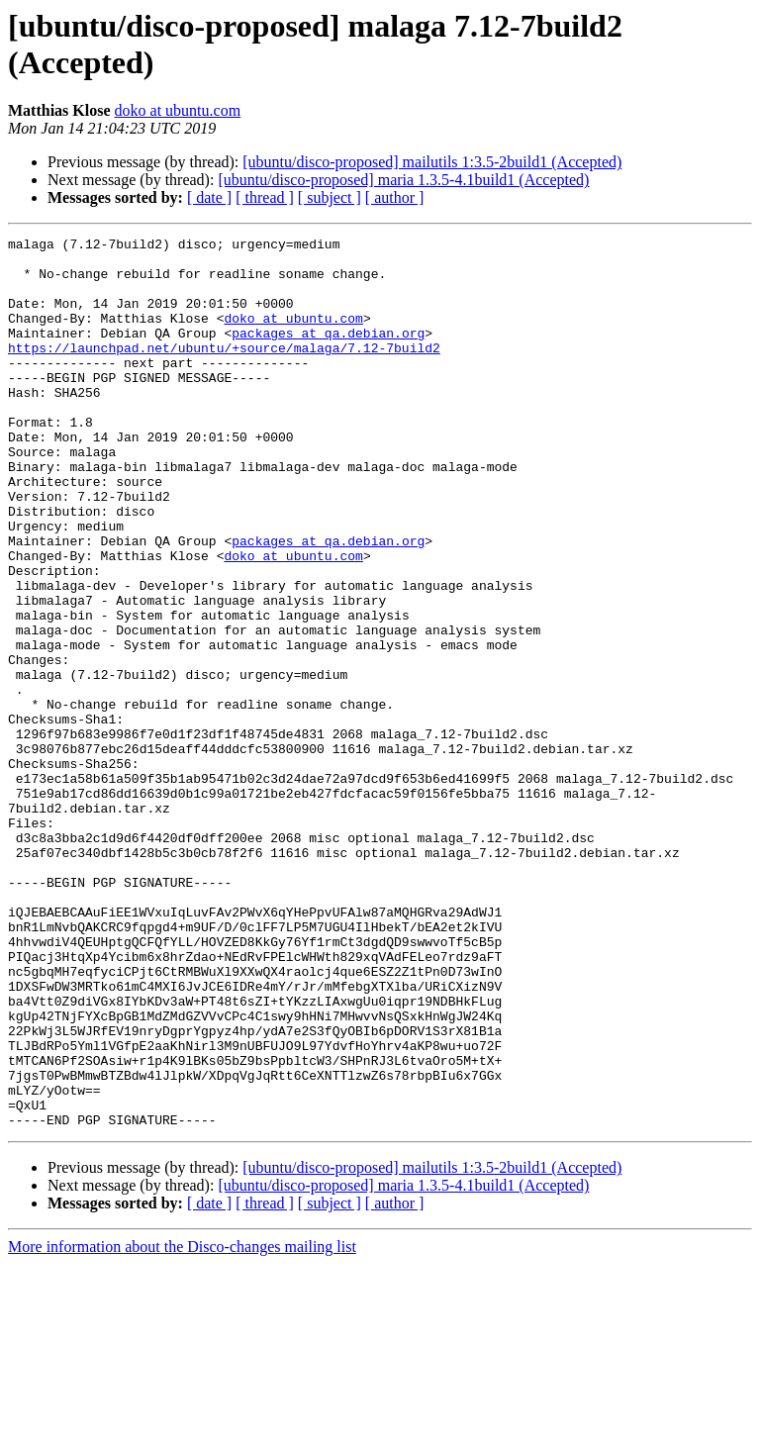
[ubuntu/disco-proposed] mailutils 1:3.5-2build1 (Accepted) (431, 161)
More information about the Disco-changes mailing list (182, 1424)
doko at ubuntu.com (178, 110)
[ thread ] (265, 197)
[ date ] (209, 197)
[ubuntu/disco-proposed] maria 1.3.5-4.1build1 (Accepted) (403, 179)
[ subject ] (329, 197)
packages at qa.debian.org (328, 353)
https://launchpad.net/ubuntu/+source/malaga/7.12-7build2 (224, 371)
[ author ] (395, 197)
